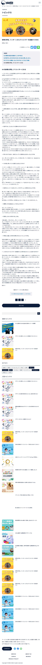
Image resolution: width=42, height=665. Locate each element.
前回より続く (5, 43)
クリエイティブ (15, 367)
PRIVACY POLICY (13, 659)
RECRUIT (28, 656)
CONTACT (7, 648)
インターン (5, 370)
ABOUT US (28, 654)
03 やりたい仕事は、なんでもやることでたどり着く (17, 60)
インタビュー (36, 370)
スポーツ (32, 367)
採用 (11, 370)
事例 (21, 370)
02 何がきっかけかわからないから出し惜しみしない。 (17, 58)
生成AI (4, 367)
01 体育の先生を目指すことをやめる (13, 55)
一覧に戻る (21, 305)
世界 (26, 367)
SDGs (10, 372)
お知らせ (5, 372)
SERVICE (13, 654)
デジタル (16, 370)
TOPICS (13, 656)
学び (22, 367)
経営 (9, 367)
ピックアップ (27, 370)
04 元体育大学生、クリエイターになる (13, 63)
